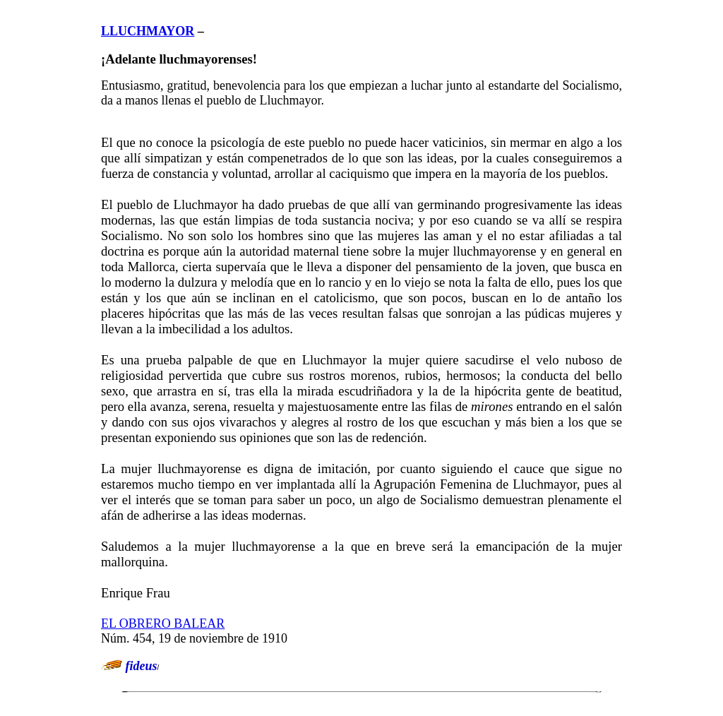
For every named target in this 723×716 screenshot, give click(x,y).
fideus (141, 666)
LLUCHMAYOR (147, 31)
